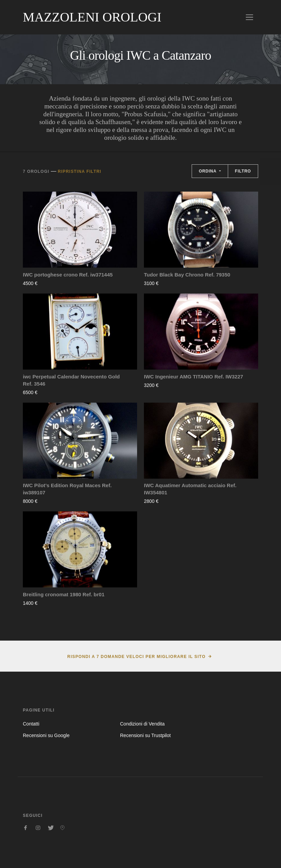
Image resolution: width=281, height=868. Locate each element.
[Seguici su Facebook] (25, 828)
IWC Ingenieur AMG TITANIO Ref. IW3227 (193, 376)
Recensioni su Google (46, 735)
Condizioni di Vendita (142, 724)
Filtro (243, 171)
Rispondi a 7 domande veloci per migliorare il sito (136, 656)
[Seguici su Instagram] (38, 828)
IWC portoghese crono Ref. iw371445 (68, 275)
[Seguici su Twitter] (50, 828)
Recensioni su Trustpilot (145, 735)
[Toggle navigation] (249, 17)
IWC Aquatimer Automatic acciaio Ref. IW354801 (190, 488)
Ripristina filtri (79, 171)
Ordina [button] (208, 171)
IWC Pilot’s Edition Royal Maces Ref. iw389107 (67, 488)
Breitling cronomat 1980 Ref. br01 (63, 594)
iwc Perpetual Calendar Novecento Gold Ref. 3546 (71, 380)
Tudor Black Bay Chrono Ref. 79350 (187, 275)
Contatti (31, 724)
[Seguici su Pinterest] (62, 828)
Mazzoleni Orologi (92, 17)
